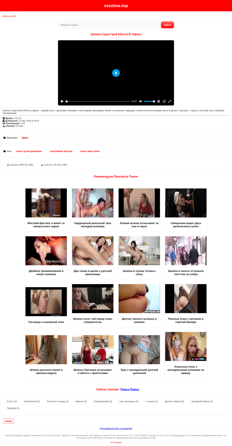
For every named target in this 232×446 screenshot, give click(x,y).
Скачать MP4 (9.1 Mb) (20, 164)
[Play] (62, 101)
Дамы (25, 137)
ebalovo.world (9, 16)
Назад (8, 421)
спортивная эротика (61, 151)
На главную (116, 442)
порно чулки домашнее (29, 151)
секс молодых (128, 401)
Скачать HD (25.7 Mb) (54, 164)
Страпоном (32, 401)
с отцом (151, 401)
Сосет (12, 401)
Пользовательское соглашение (116, 428)
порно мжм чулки (90, 151)
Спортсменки (103, 401)
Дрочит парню (174, 401)
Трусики (13, 408)
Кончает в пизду (57, 401)
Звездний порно (202, 401)
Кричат (81, 401)
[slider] (98, 101)
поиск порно (129, 389)
